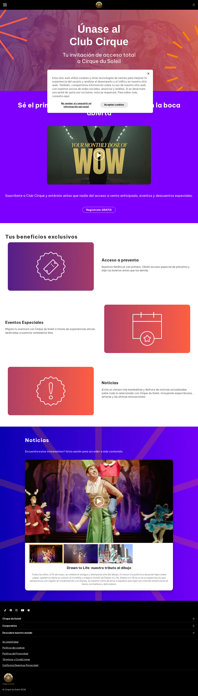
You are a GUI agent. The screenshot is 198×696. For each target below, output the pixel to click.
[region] (100, 91)
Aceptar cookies (114, 104)
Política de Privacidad (15, 653)
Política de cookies (13, 647)
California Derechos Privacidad (20, 665)
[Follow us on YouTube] (22, 610)
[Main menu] (5, 5)
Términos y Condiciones (16, 659)
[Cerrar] (148, 73)
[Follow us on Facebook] (11, 610)
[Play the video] (46, 553)
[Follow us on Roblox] (28, 610)
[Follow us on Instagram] (16, 610)
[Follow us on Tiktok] (5, 610)
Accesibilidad (10, 641)
